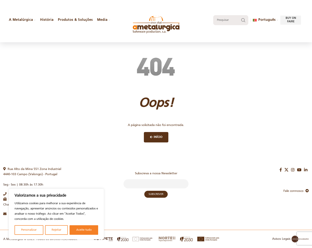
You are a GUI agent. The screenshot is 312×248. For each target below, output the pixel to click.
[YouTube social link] (299, 169)
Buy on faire (291, 20)
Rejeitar (56, 229)
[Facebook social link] (280, 169)
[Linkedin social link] (306, 169)
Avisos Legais (281, 238)
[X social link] (286, 169)
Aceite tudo (84, 229)
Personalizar (29, 229)
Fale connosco (296, 191)
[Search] (230, 20)
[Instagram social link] (293, 169)
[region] (56, 214)
